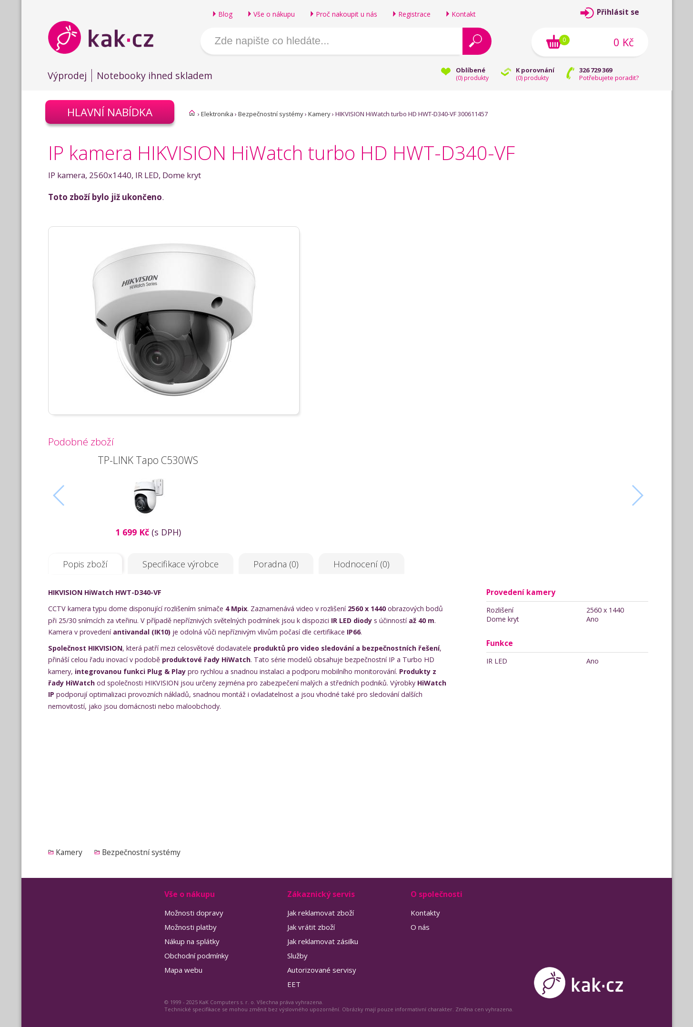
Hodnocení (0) (361, 564)
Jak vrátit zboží (311, 927)
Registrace (414, 14)
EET (294, 984)
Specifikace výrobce (180, 564)
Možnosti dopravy (193, 912)
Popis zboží (85, 564)
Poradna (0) (276, 564)
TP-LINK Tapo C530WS (148, 460)
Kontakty (425, 912)
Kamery (319, 114)
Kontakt (464, 14)
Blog (225, 14)
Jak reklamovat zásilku (322, 941)
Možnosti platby (190, 927)
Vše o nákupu (274, 14)
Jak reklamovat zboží (320, 912)
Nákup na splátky (192, 941)
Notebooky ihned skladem (154, 75)
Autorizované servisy (321, 970)
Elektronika (217, 114)
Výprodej (67, 75)
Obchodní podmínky (196, 955)
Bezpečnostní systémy (270, 114)
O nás (420, 927)
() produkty (472, 78)
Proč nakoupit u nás (346, 14)
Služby (297, 955)
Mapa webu (183, 970)
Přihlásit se (618, 12)
